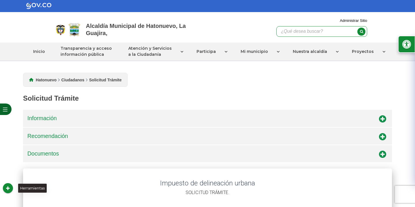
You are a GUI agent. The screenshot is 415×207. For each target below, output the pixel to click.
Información (206, 119)
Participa (206, 51)
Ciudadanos (72, 80)
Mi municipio (254, 51)
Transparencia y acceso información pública (86, 51)
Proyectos (363, 51)
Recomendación (206, 137)
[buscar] (361, 32)
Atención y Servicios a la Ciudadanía (150, 51)
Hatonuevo (46, 80)
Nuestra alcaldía (310, 51)
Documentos (206, 154)
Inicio (39, 51)
